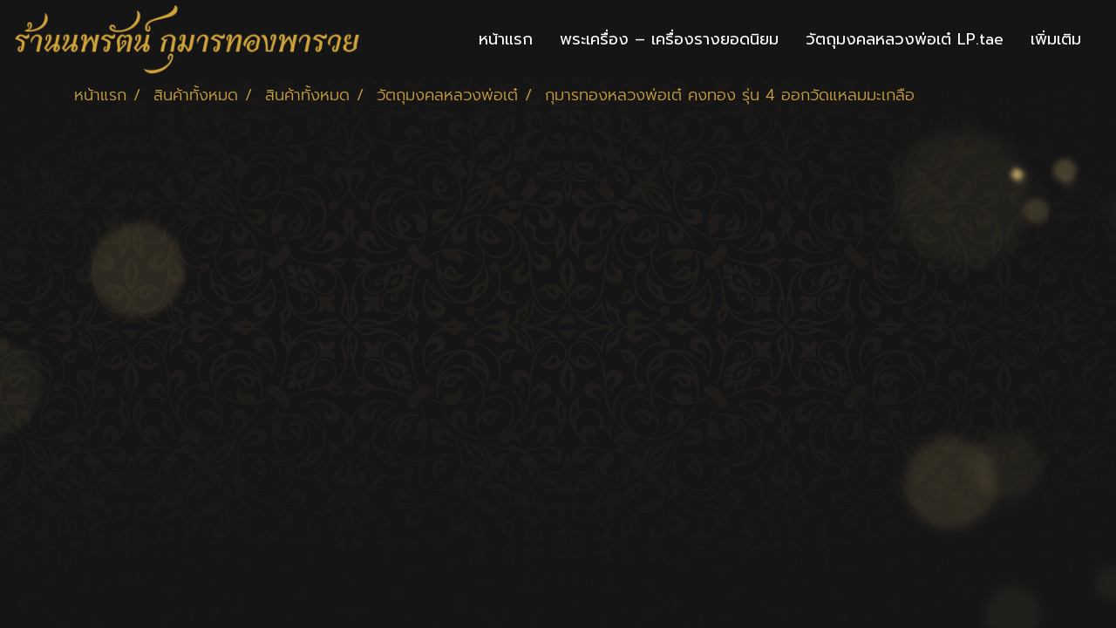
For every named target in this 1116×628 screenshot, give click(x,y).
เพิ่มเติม (1056, 39)
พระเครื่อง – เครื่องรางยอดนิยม (669, 39)
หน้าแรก (506, 39)
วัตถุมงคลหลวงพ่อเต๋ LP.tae (905, 39)
